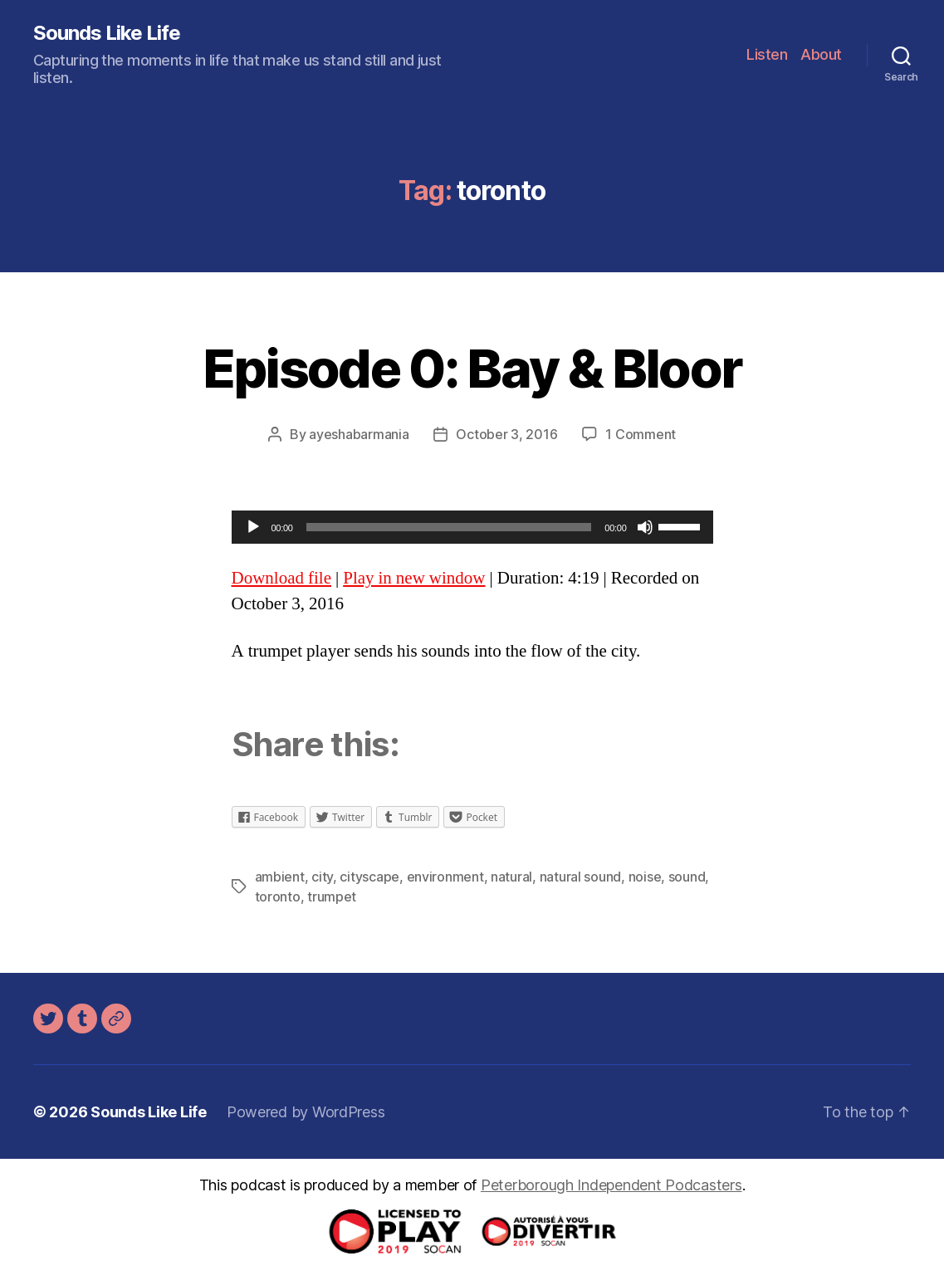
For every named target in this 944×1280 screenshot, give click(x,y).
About (821, 54)
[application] (472, 527)
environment (445, 876)
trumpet (331, 896)
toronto (278, 896)
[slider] (449, 527)
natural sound (581, 876)
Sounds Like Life (106, 33)
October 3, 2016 (506, 434)
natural (511, 876)
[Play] (253, 527)
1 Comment (640, 434)
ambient (280, 876)
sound (687, 876)
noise (645, 876)
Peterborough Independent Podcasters (611, 1185)
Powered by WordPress (306, 1112)
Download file (281, 578)
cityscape (369, 876)
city (322, 876)
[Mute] (645, 527)
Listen (766, 54)
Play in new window (414, 578)
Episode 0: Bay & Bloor (472, 368)
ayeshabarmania (358, 434)
